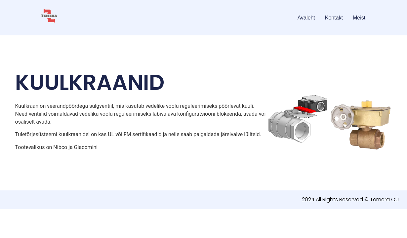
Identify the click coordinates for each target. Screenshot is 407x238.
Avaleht (306, 17)
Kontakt (334, 17)
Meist (359, 17)
